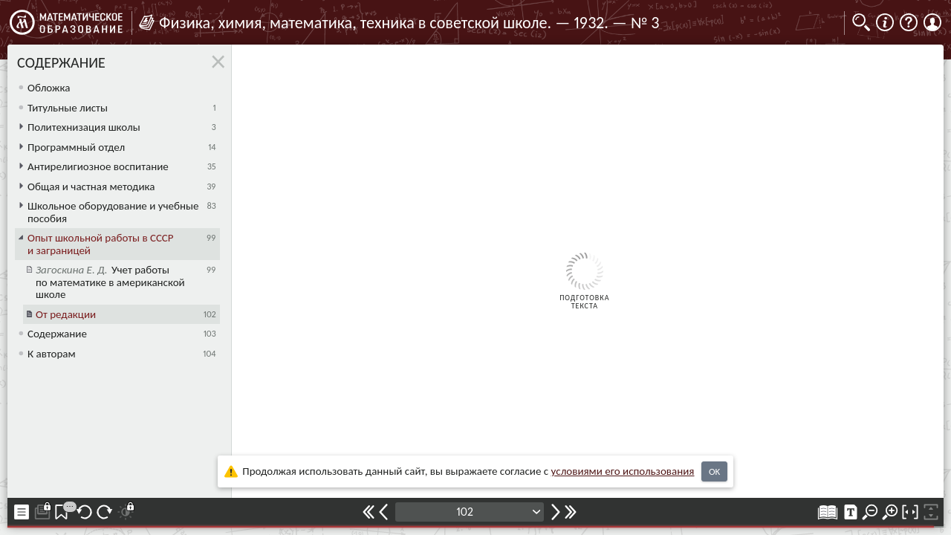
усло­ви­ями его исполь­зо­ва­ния (623, 471)
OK (714, 471)
